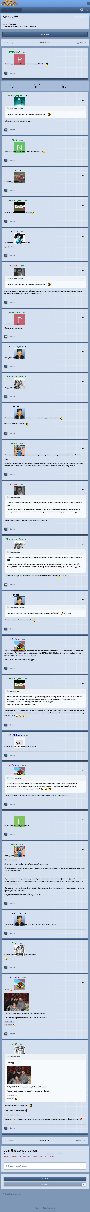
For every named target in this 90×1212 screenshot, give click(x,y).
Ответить (45, 34)
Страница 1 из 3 (45, 43)
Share (45, 1179)
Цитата (12, 73)
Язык (37, 1208)
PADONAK (12, 24)
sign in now (50, 1154)
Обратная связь (49, 1208)
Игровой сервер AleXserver (26, 26)
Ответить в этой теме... (16, 1166)
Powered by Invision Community (45, 1211)
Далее (80, 43)
